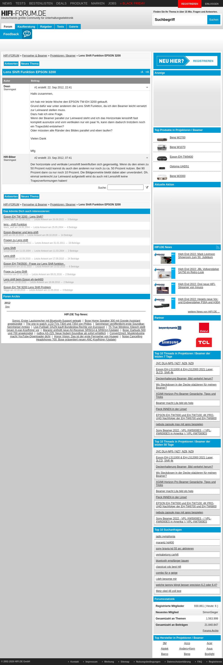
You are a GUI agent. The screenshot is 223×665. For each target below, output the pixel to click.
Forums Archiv (211, 630)
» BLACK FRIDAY (132, 3)
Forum (8, 26)
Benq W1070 (177, 147)
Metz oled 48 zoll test (168, 591)
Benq (187, 654)
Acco (187, 643)
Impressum (91, 662)
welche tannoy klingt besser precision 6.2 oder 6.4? (186, 585)
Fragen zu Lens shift (16, 240)
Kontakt (74, 662)
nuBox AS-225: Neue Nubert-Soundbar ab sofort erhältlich (71, 333)
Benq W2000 (177, 176)
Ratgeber (46, 26)
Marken (98, 3)
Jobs (112, 3)
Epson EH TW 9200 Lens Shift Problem (27, 287)
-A (141, 72)
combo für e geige (166, 572)
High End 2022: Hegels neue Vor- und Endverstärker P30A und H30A (199, 301)
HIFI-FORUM (11, 55)
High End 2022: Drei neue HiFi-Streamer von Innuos (197, 286)
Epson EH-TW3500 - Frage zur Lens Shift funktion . (34, 263)
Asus (210, 648)
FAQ (199, 662)
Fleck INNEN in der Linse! (171, 409)
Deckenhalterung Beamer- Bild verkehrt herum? (184, 378)
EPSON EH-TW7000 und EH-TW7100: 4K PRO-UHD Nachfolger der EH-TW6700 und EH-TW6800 (186, 417)
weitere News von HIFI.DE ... (204, 311)
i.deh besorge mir (166, 578)
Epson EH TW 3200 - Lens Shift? (23, 216)
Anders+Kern (187, 648)
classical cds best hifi (168, 566)
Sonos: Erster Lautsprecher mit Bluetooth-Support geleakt (46, 320)
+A (147, 72)
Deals (61, 3)
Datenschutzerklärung (179, 662)
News (7, 3)
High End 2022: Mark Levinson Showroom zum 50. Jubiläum (196, 256)
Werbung (109, 662)
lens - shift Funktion (15, 224)
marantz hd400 (165, 542)
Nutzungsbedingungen (148, 662)
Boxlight (209, 654)
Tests (20, 3)
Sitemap (125, 662)
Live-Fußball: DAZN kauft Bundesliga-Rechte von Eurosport (69, 327)
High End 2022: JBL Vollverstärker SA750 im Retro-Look (198, 271)
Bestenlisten (41, 3)
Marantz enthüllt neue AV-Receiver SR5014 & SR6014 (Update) (81, 330)
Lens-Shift (10, 248)
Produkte (79, 3)
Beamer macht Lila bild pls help (174, 403)
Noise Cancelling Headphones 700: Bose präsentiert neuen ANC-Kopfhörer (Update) (89, 338)
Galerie (73, 26)
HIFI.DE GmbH (22, 661)
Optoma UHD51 (179, 166)
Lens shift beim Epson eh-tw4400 (23, 279)
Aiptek (164, 648)
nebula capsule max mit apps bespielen (179, 424)
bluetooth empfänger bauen (172, 560)
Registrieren (215, 662)
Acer (209, 643)
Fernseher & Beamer (34, 55)
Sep (7, 306)
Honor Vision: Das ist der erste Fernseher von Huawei (86, 336)
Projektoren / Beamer (63, 55)
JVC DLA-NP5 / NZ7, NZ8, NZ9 (175, 363)
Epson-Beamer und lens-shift (21, 232)
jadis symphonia (165, 536)
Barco (164, 654)
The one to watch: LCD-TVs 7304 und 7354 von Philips (59, 323)
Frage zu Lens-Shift (15, 271)
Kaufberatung (26, 26)
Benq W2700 (177, 137)
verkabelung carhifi (167, 554)
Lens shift (9, 255)
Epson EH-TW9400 (181, 156)
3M (165, 643)
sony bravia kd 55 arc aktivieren (175, 548)
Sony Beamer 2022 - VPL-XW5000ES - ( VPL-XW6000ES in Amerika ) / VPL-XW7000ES (183, 432)
